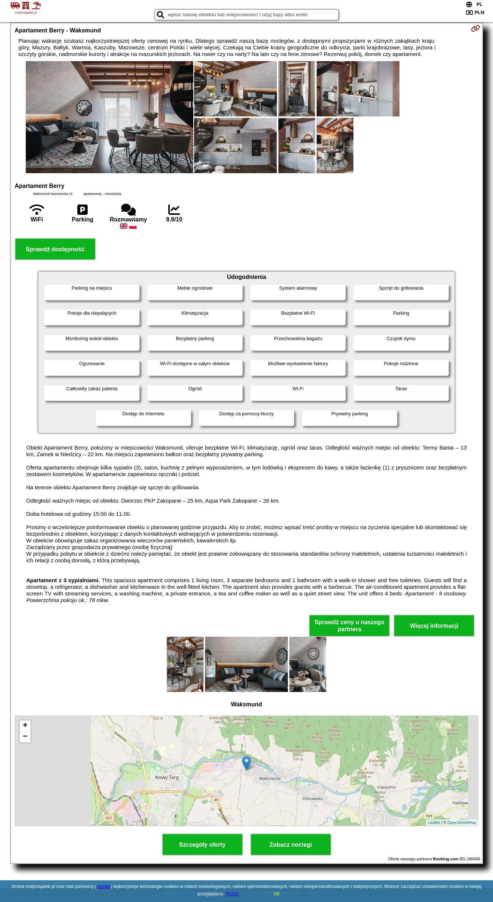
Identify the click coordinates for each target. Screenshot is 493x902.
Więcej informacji (434, 626)
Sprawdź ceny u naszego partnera (349, 625)
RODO (232, 893)
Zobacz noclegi (291, 845)
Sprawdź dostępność (55, 249)
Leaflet (434, 822)
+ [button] (25, 725)
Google (103, 886)
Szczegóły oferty (202, 845)
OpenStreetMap (462, 822)
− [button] (25, 736)
